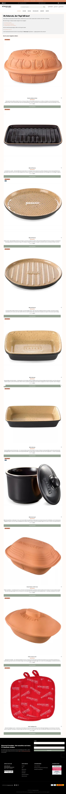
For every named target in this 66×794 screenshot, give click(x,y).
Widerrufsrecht (24, 776)
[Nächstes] (61, 385)
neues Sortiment (37, 765)
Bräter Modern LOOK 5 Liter (32, 586)
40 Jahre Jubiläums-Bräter (32, 98)
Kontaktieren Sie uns (8, 29)
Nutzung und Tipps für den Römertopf (41, 767)
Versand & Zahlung (25, 774)
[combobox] (31, 7)
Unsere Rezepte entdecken (9, 24)
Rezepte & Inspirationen (38, 769)
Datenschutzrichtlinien (26, 751)
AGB (19, 751)
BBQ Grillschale (32, 377)
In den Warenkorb (32, 106)
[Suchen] (44, 7)
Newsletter (24, 772)
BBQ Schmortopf (32, 517)
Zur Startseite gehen (8, 22)
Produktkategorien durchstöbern (10, 25)
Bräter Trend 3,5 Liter (32, 656)
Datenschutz (24, 769)
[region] (33, 385)
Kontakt (23, 765)
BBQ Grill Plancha (32, 168)
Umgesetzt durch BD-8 (10, 785)
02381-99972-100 (7, 765)
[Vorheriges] (5, 385)
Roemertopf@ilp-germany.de (9, 767)
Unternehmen (37, 763)
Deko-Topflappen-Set (32, 726)
